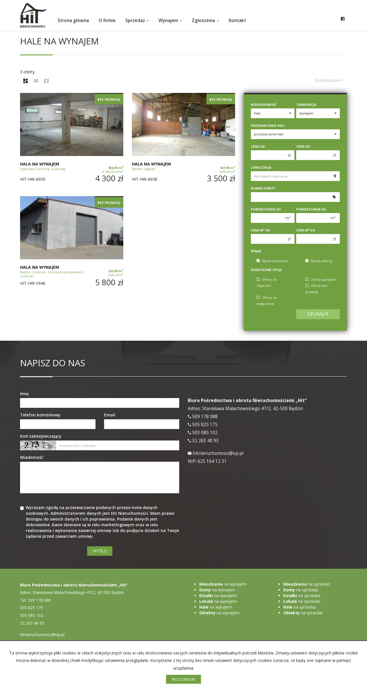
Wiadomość (31, 457)
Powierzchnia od (266, 209)
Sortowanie (329, 80)
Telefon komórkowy (40, 415)
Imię (24, 393)
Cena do (303, 147)
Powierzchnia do (311, 209)
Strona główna (73, 20)
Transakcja (306, 105)
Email (109, 415)
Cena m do (305, 230)
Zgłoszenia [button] (205, 20)
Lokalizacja (261, 167)
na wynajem (223, 584)
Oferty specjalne (320, 279)
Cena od (258, 147)
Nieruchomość (264, 105)
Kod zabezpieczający (41, 436)
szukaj (318, 314)
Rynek (256, 251)
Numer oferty (263, 188)
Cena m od (260, 230)
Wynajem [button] (170, 20)
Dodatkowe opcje (266, 270)
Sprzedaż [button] (137, 20)
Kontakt (237, 20)
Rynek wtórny (318, 261)
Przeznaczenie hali (267, 126)
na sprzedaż (306, 584)
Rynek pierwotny (272, 261)
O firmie (107, 20)
